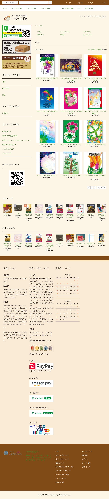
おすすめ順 (91, 49)
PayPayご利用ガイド (9, 144)
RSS (57, 482)
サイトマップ (6, 153)
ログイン (89, 3)
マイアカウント (87, 451)
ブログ (78, 8)
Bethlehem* (40, 35)
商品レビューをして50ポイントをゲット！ (16, 140)
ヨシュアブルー (64, 32)
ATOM (62, 482)
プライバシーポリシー (63, 470)
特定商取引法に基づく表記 (64, 467)
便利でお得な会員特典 (9, 136)
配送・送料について (62, 459)
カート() (101, 3)
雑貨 (41, 25)
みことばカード (87, 35)
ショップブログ (61, 478)
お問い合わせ (88, 8)
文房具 (39, 32)
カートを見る (86, 463)
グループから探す (30, 8)
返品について (60, 463)
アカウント (68, 3)
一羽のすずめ (87, 32)
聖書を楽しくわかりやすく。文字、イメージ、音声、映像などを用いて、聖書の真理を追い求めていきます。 (38, 457)
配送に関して (6, 131)
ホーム (5, 8)
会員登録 (79, 3)
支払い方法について (62, 455)
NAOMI (62, 35)
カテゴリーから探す (15, 8)
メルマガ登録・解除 (66, 8)
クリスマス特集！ (8, 149)
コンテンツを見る (44, 8)
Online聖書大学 (32, 452)
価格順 (99, 49)
